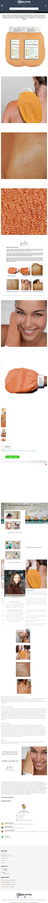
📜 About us (3, 853)
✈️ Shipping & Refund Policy (6, 855)
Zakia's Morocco (8, 449)
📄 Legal (2, 862)
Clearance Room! (6, 801)
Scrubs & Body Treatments (29, 12)
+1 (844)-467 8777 (8, 837)
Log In (24, 6)
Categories (6, 12)
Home (2, 12)
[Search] (24, 9)
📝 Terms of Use (4, 860)
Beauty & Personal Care (14, 12)
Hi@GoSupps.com (6, 873)
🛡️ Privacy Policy (4, 858)
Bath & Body (21, 12)
